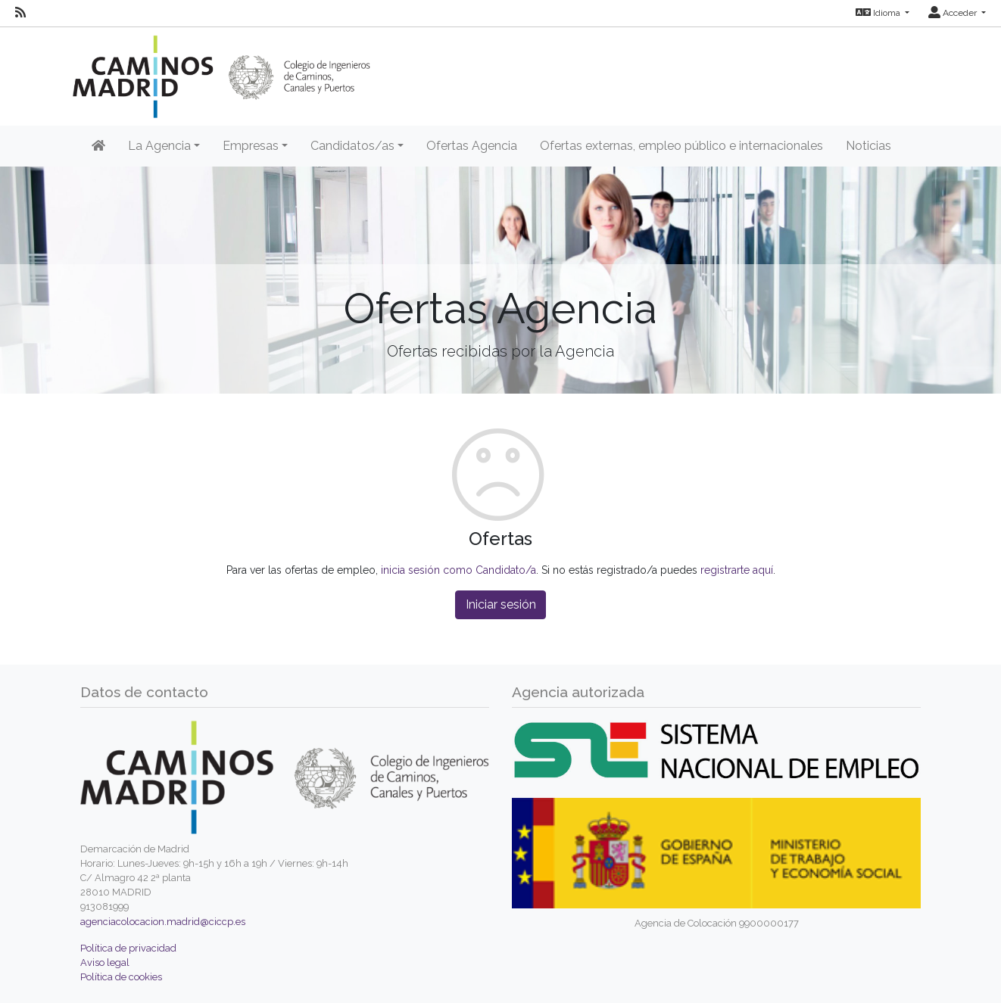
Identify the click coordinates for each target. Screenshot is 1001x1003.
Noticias (868, 146)
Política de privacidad (128, 948)
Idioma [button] (879, 13)
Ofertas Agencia (471, 146)
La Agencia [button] (159, 146)
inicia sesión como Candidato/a (458, 570)
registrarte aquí (736, 570)
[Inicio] (98, 146)
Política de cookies (121, 977)
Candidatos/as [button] (352, 146)
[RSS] (20, 13)
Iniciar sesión (501, 604)
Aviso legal (104, 962)
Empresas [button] (251, 146)
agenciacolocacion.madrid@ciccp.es (162, 921)
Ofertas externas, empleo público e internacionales (681, 146)
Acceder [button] (953, 13)
